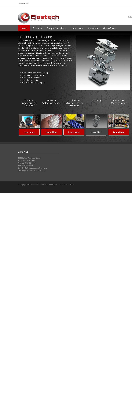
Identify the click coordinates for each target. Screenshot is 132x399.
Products (37, 28)
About (51, 184)
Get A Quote (109, 28)
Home (24, 28)
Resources (77, 28)
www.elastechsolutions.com (34, 170)
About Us (93, 28)
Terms (72, 184)
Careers (21, 3)
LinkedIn (78, 8)
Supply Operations (56, 28)
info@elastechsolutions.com (35, 168)
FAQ (26, 3)
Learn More (29, 132)
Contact (65, 184)
